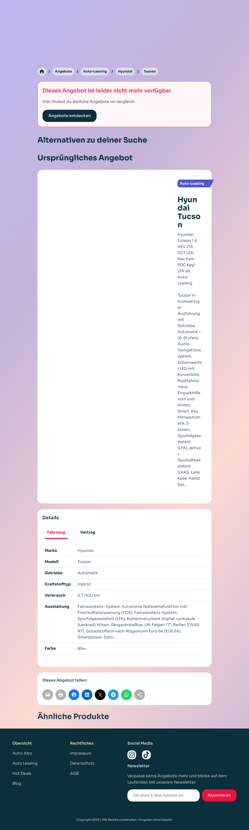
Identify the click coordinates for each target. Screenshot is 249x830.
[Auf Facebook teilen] (74, 695)
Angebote (64, 71)
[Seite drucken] (60, 695)
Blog (16, 783)
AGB (74, 773)
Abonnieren (219, 795)
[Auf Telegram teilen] (113, 695)
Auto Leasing (25, 763)
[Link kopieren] (139, 695)
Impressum (80, 753)
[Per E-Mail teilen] (47, 695)
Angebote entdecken (69, 116)
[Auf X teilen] (100, 695)
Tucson (151, 71)
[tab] (56, 533)
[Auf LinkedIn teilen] (87, 695)
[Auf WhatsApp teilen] (126, 695)
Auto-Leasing (96, 71)
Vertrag (87, 532)
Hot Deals (21, 773)
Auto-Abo (22, 753)
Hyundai (127, 71)
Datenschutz (82, 763)
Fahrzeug (56, 532)
